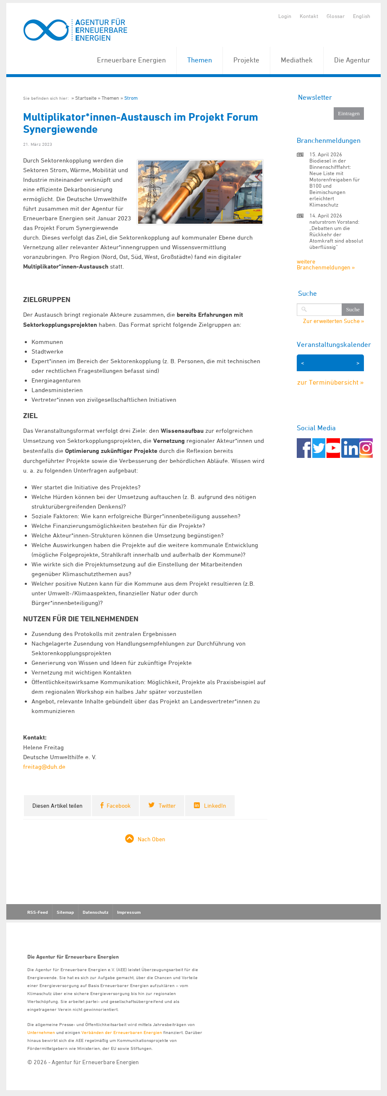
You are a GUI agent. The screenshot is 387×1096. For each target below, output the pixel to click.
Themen (199, 60)
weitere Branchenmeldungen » (326, 264)
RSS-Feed (37, 912)
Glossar (336, 16)
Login (284, 16)
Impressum (129, 912)
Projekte (246, 60)
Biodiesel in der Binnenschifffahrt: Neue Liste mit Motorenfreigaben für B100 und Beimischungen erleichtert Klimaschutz (334, 182)
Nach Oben (151, 839)
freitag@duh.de (44, 766)
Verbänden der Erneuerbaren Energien (121, 1032)
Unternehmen (41, 1032)
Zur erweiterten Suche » (333, 321)
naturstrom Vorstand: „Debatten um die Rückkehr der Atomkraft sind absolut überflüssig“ (336, 234)
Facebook (119, 805)
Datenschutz (95, 912)
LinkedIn (215, 805)
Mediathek (297, 60)
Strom (131, 98)
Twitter (167, 805)
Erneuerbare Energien (131, 60)
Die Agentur (352, 60)
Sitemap (65, 912)
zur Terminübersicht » (330, 382)
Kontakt (309, 16)
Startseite (86, 98)
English (361, 16)
